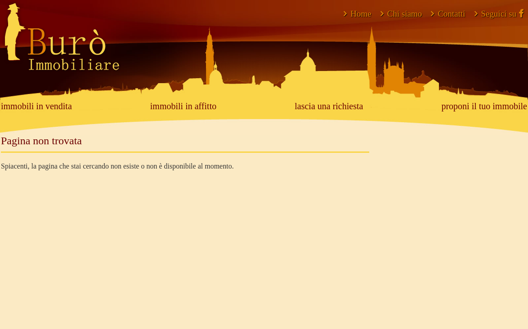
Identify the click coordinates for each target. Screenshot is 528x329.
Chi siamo (401, 13)
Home (357, 13)
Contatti (448, 13)
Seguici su (499, 13)
